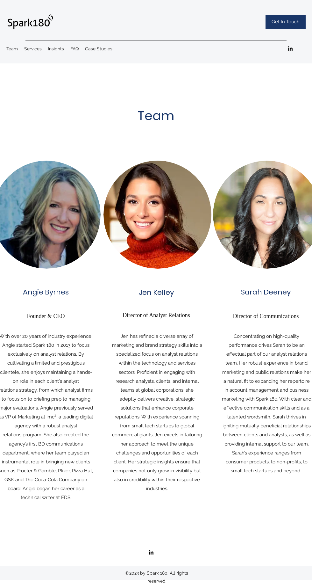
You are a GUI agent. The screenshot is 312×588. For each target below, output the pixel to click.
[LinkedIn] (290, 48)
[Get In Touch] (286, 22)
